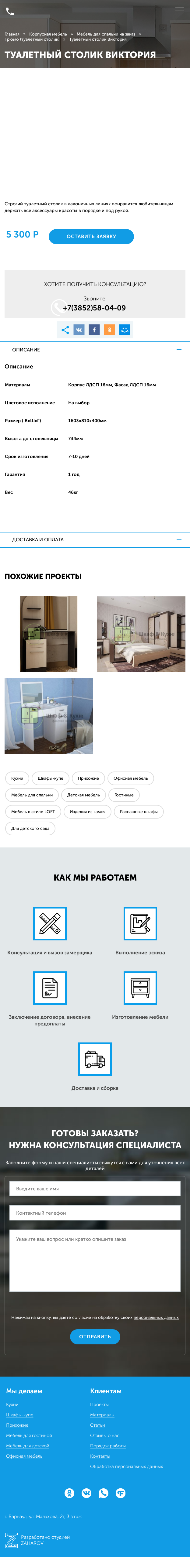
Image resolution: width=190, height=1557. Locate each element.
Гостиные (124, 795)
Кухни (17, 778)
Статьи (97, 1425)
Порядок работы (108, 1446)
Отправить (95, 1337)
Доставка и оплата (38, 539)
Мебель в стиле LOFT (33, 811)
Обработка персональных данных (126, 1466)
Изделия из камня (87, 811)
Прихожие (88, 778)
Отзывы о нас (104, 1435)
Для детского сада (30, 828)
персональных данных (156, 1317)
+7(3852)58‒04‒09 (94, 307)
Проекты (99, 1404)
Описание (26, 350)
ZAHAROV (32, 1543)
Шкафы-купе (50, 778)
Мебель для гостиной (29, 1435)
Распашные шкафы (139, 811)
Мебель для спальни (32, 795)
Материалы (102, 1415)
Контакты (100, 1456)
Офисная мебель (131, 778)
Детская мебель (83, 795)
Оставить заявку (91, 236)
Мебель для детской (27, 1446)
